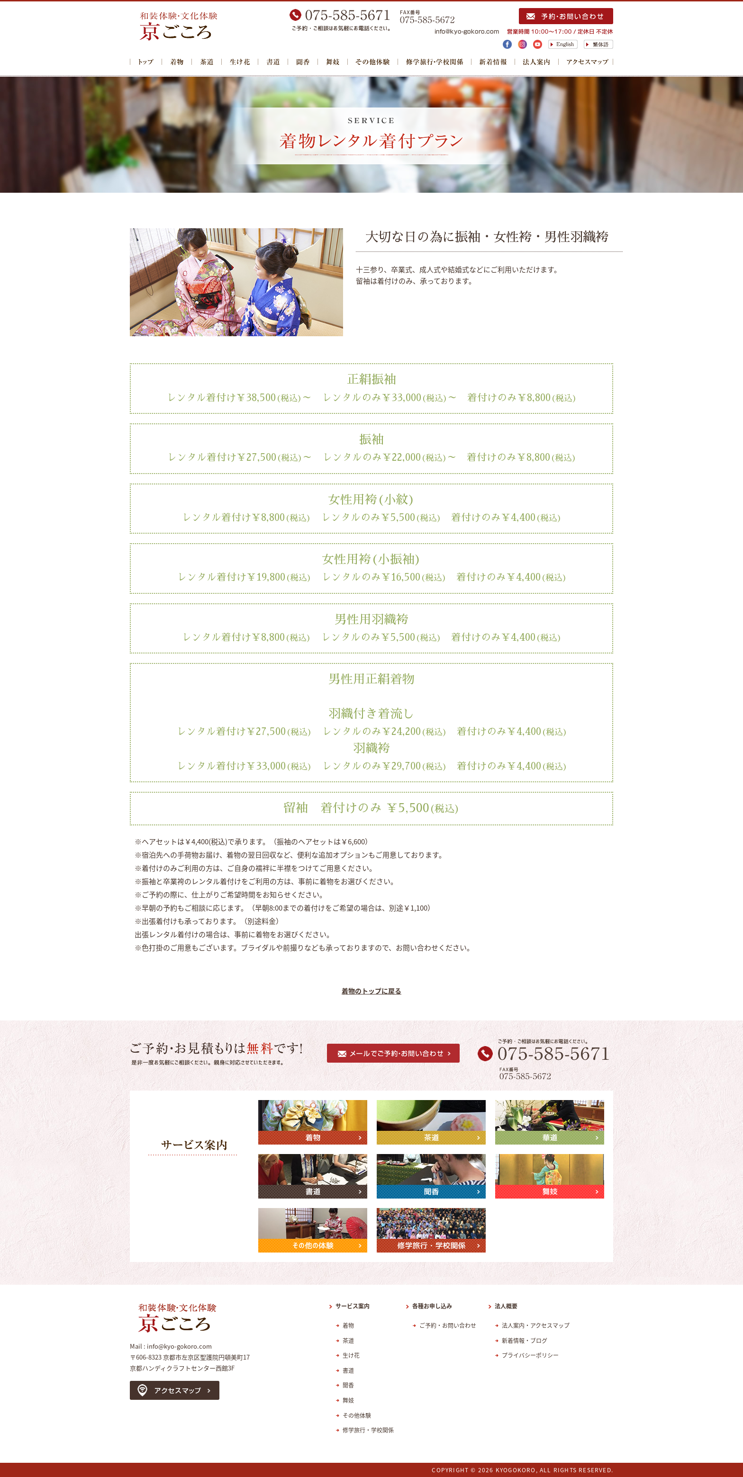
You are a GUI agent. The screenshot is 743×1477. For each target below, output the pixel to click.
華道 (240, 62)
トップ (146, 62)
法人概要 (506, 1306)
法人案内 (537, 62)
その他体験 (373, 62)
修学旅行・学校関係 (434, 62)
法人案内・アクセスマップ (536, 1325)
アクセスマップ (586, 62)
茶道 (207, 62)
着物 (177, 62)
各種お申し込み (432, 1306)
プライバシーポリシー (530, 1355)
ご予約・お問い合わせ (447, 1325)
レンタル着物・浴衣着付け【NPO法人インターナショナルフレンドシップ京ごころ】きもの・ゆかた (208, 26)
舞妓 (333, 62)
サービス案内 (352, 1306)
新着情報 (493, 62)
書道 (273, 62)
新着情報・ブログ (524, 1340)
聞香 (303, 62)
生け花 (351, 1355)
